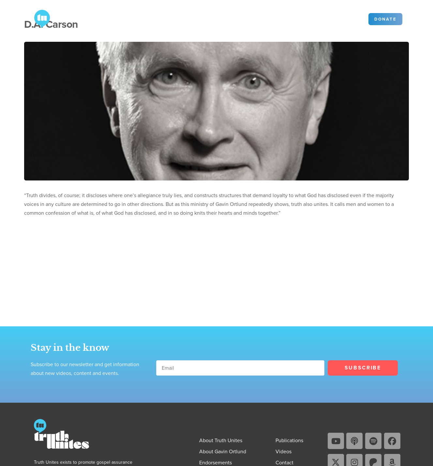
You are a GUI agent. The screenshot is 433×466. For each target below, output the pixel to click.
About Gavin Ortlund (222, 451)
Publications (151, 18)
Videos (188, 18)
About (114, 18)
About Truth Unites (220, 440)
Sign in (352, 18)
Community (265, 18)
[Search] (329, 19)
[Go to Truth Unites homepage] (42, 18)
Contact (234, 18)
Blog (210, 18)
